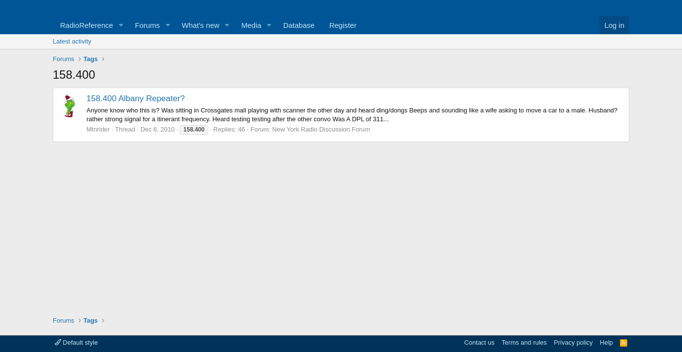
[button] (121, 25)
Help (606, 342)
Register (343, 25)
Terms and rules (524, 342)
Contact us (479, 342)
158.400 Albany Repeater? (135, 98)
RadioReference (86, 25)
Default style (76, 342)
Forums (147, 25)
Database (299, 25)
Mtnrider (98, 129)
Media (251, 25)
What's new (200, 25)
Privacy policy (573, 342)
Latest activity (72, 41)
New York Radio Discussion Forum (321, 129)
